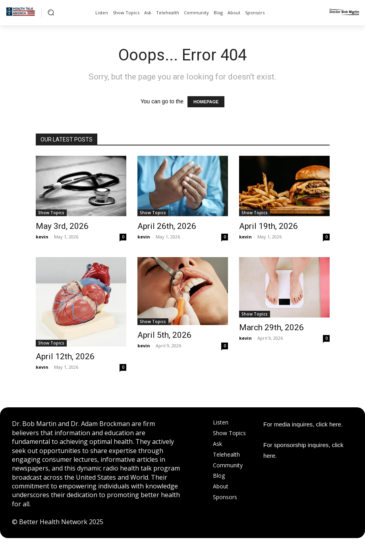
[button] (50, 12)
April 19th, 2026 (268, 226)
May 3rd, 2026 (62, 226)
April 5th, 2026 (164, 335)
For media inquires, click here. (303, 424)
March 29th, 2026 (271, 327)
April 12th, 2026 (65, 356)
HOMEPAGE (205, 101)
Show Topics (51, 212)
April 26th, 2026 (166, 226)
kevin (42, 237)
